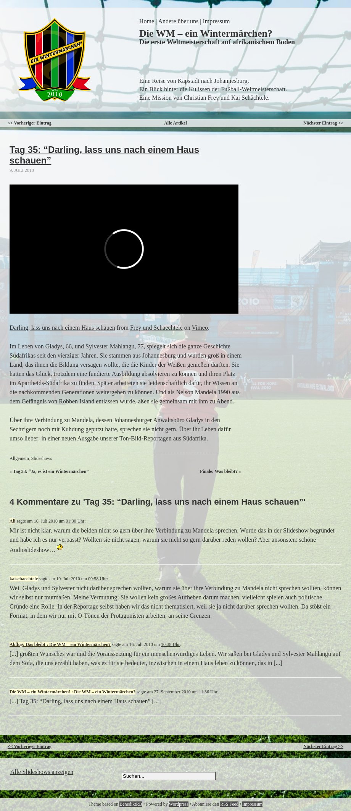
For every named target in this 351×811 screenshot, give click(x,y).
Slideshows (41, 458)
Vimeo (200, 327)
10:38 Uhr (170, 644)
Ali (12, 521)
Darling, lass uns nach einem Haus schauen (62, 327)
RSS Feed (229, 804)
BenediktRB (130, 804)
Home (146, 21)
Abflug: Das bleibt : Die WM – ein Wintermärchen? (60, 644)
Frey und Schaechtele (156, 327)
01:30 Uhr (75, 521)
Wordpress (178, 804)
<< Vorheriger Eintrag (30, 123)
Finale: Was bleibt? (219, 471)
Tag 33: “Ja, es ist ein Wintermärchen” (51, 471)
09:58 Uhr (97, 578)
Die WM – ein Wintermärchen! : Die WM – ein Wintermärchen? (72, 691)
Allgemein (19, 458)
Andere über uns (178, 21)
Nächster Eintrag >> (323, 123)
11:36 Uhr (208, 691)
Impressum (216, 21)
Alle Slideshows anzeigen (41, 772)
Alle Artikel (175, 123)
